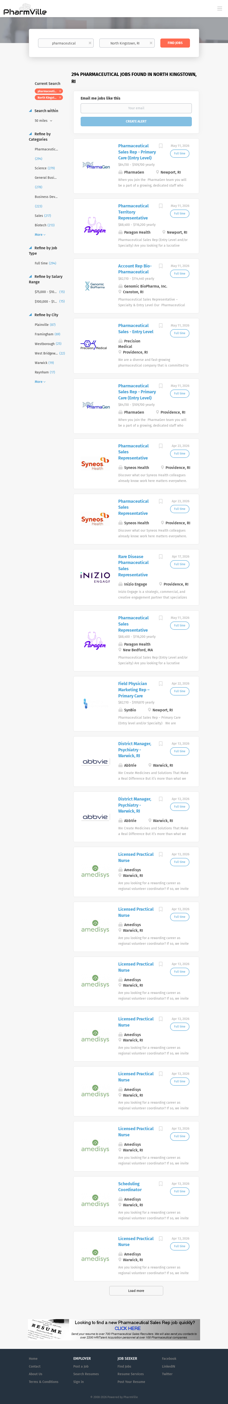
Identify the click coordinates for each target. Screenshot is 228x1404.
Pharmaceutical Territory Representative (133, 212)
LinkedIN (168, 1367)
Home (33, 1359)
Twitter (167, 1374)
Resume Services (131, 1374)
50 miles (41, 121)
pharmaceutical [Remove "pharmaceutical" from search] (48, 91)
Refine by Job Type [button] (43, 251)
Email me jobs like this (100, 98)
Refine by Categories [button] (40, 137)
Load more (136, 1291)
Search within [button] (46, 111)
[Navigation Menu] (219, 8)
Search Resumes (86, 1374)
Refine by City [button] (46, 315)
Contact (34, 1367)
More (39, 235)
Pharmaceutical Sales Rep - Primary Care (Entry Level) (137, 152)
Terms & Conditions (43, 1382)
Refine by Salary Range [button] (45, 279)
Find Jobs (175, 43)
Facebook (169, 1359)
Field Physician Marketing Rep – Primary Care (133, 689)
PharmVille (130, 1397)
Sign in (78, 1382)
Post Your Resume (131, 1382)
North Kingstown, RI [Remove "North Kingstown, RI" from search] (50, 97)
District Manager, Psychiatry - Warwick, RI (134, 749)
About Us (35, 1374)
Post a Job (80, 1367)
